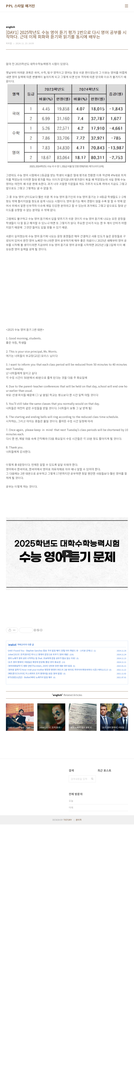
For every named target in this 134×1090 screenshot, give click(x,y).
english (12, 692)
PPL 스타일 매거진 (20, 5)
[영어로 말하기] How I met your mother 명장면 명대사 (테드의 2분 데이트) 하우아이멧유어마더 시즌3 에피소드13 (58, 718)
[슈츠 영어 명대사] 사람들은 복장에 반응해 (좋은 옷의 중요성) (34, 710)
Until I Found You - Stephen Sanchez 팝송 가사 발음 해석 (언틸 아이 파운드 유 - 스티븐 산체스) (50, 699)
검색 (92, 827)
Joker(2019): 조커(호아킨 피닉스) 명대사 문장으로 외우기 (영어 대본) (38, 702)
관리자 (78, 1085)
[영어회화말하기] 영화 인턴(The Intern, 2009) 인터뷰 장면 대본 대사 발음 (40, 714)
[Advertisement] (67, 642)
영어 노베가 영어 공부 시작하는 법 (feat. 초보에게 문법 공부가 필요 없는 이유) (41, 706)
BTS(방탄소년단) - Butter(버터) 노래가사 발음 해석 (30, 725)
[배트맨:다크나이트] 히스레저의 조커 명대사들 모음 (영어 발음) (35, 721)
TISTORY (68, 1085)
